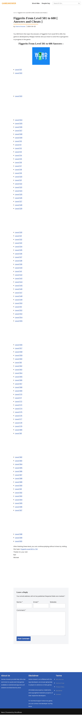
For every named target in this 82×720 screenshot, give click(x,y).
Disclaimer (59, 696)
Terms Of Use (60, 688)
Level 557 (18, 351)
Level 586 (18, 475)
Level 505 (18, 124)
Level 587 (18, 479)
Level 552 (18, 313)
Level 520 (18, 178)
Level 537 (18, 259)
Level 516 (18, 163)
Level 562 (18, 369)
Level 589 (18, 486)
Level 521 (18, 181)
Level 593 (18, 500)
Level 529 (18, 210)
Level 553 (18, 316)
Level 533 (18, 245)
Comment (21, 615)
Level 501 (18, 70)
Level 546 (18, 291)
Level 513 (18, 153)
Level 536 (18, 255)
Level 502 (18, 73)
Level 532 (18, 241)
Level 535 (18, 252)
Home (15, 13)
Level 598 (18, 538)
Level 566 (18, 383)
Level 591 (18, 493)
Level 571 (18, 401)
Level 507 (18, 131)
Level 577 (18, 423)
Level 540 (18, 270)
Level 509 (18, 138)
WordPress (18, 718)
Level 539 (18, 266)
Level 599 (18, 542)
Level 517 (18, 167)
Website (53, 607)
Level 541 (18, 273)
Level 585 (18, 472)
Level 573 (18, 408)
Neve (3, 718)
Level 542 (18, 277)
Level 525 (18, 196)
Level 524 (18, 192)
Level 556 (18, 347)
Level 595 (18, 507)
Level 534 (18, 248)
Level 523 (18, 188)
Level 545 (18, 288)
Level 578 (18, 426)
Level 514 (18, 156)
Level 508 (18, 135)
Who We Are (59, 685)
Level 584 (18, 468)
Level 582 (18, 461)
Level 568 (18, 390)
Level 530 (18, 234)
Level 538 (18, 262)
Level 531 (18, 237)
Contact (58, 700)
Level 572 (18, 405)
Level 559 (18, 358)
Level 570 (18, 398)
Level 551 (18, 309)
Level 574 (18, 412)
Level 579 (18, 430)
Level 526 (18, 199)
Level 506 (18, 127)
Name (20, 607)
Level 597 (18, 515)
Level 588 (18, 482)
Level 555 (18, 323)
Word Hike (36, 3)
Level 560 (18, 362)
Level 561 (18, 365)
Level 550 (18, 306)
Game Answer (20, 27)
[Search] (65, 3)
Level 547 (18, 295)
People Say (46, 3)
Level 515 (18, 160)
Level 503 (18, 96)
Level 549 (18, 302)
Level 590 (18, 490)
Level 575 (18, 415)
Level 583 (18, 464)
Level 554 (18, 320)
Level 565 (18, 380)
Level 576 (18, 419)
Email (36, 607)
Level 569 (18, 394)
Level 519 (18, 174)
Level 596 (18, 511)
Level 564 (18, 376)
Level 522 (18, 185)
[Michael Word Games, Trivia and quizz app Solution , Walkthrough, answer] (9, 3)
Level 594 (18, 504)
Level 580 (18, 433)
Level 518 (18, 170)
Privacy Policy (60, 692)
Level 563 (18, 372)
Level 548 (18, 298)
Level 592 (18, 497)
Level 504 (18, 120)
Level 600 (18, 546)
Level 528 (18, 206)
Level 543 (18, 280)
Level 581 (18, 437)
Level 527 (18, 203)
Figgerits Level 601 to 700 (29, 554)
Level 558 (18, 354)
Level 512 (18, 149)
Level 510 (18, 142)
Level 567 (18, 387)
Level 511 (18, 145)
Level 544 (18, 284)
